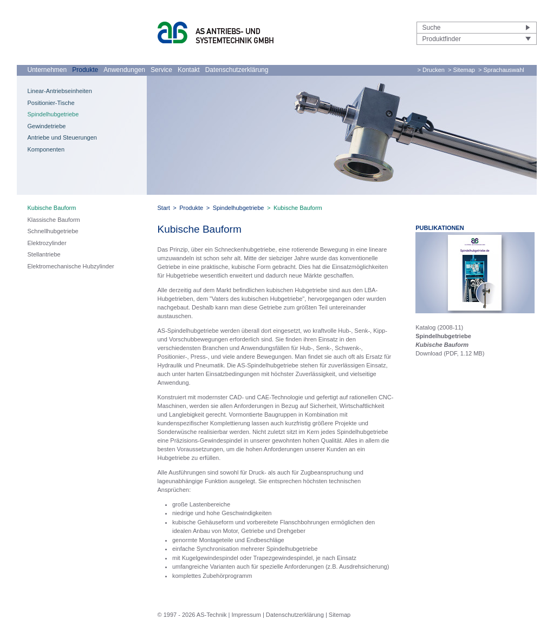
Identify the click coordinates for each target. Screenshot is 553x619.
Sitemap (339, 614)
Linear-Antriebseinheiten (60, 91)
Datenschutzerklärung (237, 70)
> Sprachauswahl (501, 70)
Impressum (246, 614)
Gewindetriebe (47, 126)
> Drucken (431, 70)
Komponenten (46, 149)
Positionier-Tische (51, 103)
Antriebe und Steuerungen (62, 137)
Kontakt (189, 70)
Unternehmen (47, 70)
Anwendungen (124, 70)
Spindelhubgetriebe (53, 114)
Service (161, 70)
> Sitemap (461, 70)
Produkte (85, 70)
